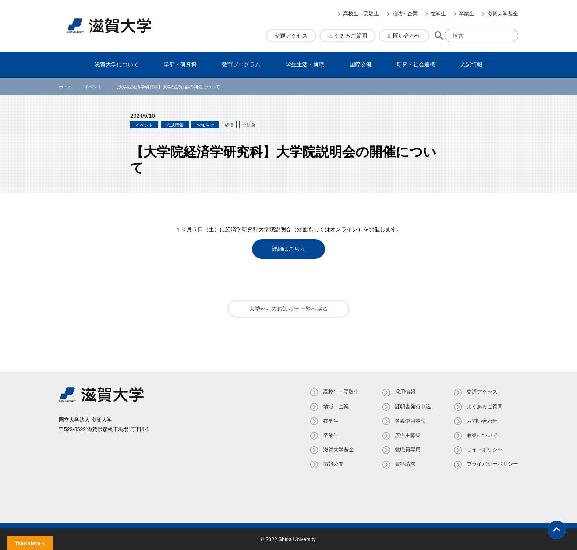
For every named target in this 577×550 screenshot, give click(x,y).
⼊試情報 (471, 64)
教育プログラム (241, 64)
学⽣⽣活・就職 (305, 64)
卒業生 (466, 14)
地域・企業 (405, 14)
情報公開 (332, 464)
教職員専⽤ (407, 449)
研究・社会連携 (416, 64)
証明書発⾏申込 (412, 406)
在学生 (438, 14)
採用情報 (404, 392)
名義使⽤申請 (409, 420)
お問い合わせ (404, 35)
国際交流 (361, 64)
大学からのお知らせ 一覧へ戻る (288, 309)
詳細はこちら (288, 249)
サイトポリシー (485, 449)
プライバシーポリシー (492, 464)
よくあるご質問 (347, 35)
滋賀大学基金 (502, 14)
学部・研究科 (180, 64)
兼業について (482, 435)
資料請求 (404, 464)
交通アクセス (291, 35)
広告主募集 (407, 435)
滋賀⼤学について (117, 64)
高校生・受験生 (361, 14)
